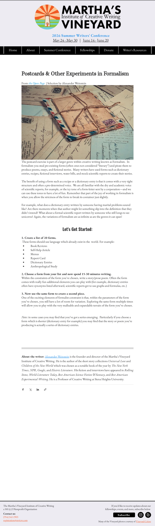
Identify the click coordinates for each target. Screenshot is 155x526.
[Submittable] (148, 515)
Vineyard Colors (143, 521)
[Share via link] (45, 389)
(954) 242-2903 (10, 517)
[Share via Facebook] (22, 389)
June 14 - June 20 (96, 40)
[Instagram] (141, 515)
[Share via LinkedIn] (37, 389)
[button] (30, 50)
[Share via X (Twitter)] (30, 389)
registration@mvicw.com (15, 520)
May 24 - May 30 (65, 40)
